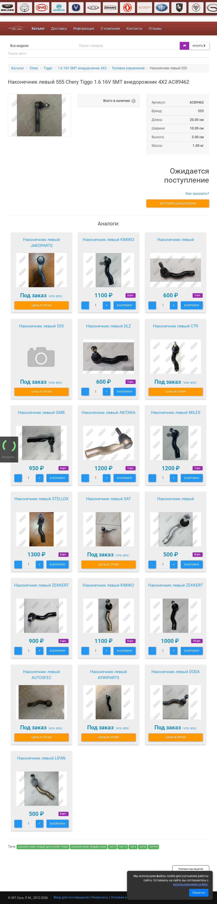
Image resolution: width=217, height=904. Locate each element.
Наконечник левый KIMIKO (108, 239)
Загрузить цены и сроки (177, 203)
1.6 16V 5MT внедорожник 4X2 (82, 68)
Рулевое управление (128, 68)
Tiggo (47, 68)
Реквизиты (99, 897)
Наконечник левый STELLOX (41, 498)
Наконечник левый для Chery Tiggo (43, 846)
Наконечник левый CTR (175, 326)
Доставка (59, 29)
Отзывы (155, 29)
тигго (123, 846)
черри (153, 846)
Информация (83, 29)
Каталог (17, 68)
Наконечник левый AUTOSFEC (41, 674)
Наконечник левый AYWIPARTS (108, 674)
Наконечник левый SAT (108, 498)
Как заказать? (197, 194)
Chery (34, 68)
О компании (110, 29)
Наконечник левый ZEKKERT (41, 585)
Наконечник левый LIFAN (41, 758)
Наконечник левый (175, 239)
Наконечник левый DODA (175, 671)
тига (133, 846)
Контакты (134, 29)
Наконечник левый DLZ (108, 326)
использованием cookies (190, 884)
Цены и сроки (41, 305)
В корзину (124, 305)
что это (55, 296)
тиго (112, 846)
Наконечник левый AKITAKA (108, 412)
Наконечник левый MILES (175, 412)
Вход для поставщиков (71, 897)
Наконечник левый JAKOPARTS (41, 242)
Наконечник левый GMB (41, 412)
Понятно (199, 892)
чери (142, 846)
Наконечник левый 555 (41, 326)
